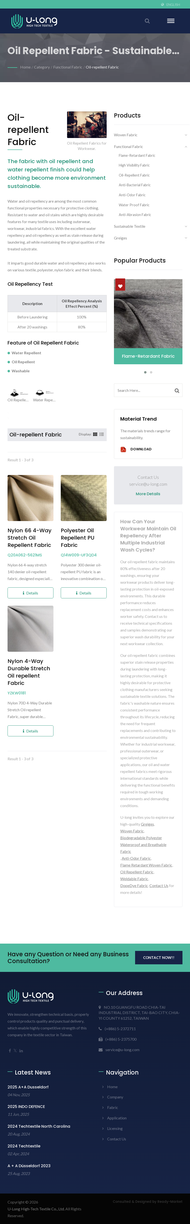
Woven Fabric (126, 134)
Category (42, 67)
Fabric (112, 1107)
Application (117, 1117)
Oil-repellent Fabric (102, 67)
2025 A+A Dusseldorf (28, 1087)
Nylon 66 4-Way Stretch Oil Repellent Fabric (30, 538)
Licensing (115, 1128)
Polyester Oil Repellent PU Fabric (78, 538)
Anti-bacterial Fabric (135, 185)
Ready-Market (169, 1201)
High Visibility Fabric (134, 165)
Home (25, 67)
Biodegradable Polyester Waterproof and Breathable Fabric (143, 844)
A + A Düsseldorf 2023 (29, 1166)
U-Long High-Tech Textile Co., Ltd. (36, 1208)
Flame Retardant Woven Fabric (146, 865)
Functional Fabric (67, 67)
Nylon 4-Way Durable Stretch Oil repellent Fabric (29, 672)
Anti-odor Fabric (132, 195)
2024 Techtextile (24, 1146)
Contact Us (158, 885)
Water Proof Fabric (134, 205)
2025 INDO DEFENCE (26, 1106)
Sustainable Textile (129, 226)
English (173, 5)
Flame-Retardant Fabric (137, 155)
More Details (148, 494)
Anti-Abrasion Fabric (135, 215)
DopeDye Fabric (134, 885)
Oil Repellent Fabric (137, 871)
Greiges (120, 238)
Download (136, 449)
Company (115, 1097)
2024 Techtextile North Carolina (39, 1126)
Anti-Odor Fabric (136, 858)
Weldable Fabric (134, 878)
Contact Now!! (158, 957)
